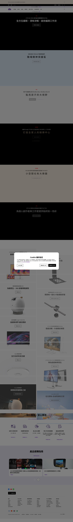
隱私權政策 (28, 261)
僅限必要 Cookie (43, 265)
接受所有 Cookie (52, 265)
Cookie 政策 (23, 261)
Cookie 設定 (20, 265)
